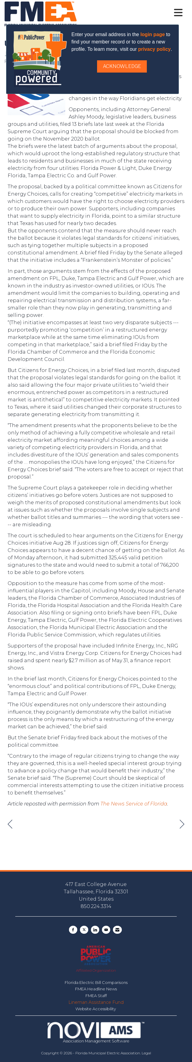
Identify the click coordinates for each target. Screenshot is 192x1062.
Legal (146, 1053)
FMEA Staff (96, 995)
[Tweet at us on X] (84, 930)
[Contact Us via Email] (117, 930)
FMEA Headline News (96, 988)
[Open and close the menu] (131, 13)
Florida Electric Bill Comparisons (96, 982)
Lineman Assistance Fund (96, 1002)
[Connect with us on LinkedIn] (95, 930)
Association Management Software (96, 1032)
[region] (182, 824)
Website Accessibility (96, 1008)
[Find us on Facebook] (73, 930)
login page (152, 34)
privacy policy (154, 49)
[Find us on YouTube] (106, 930)
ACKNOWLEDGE (122, 66)
